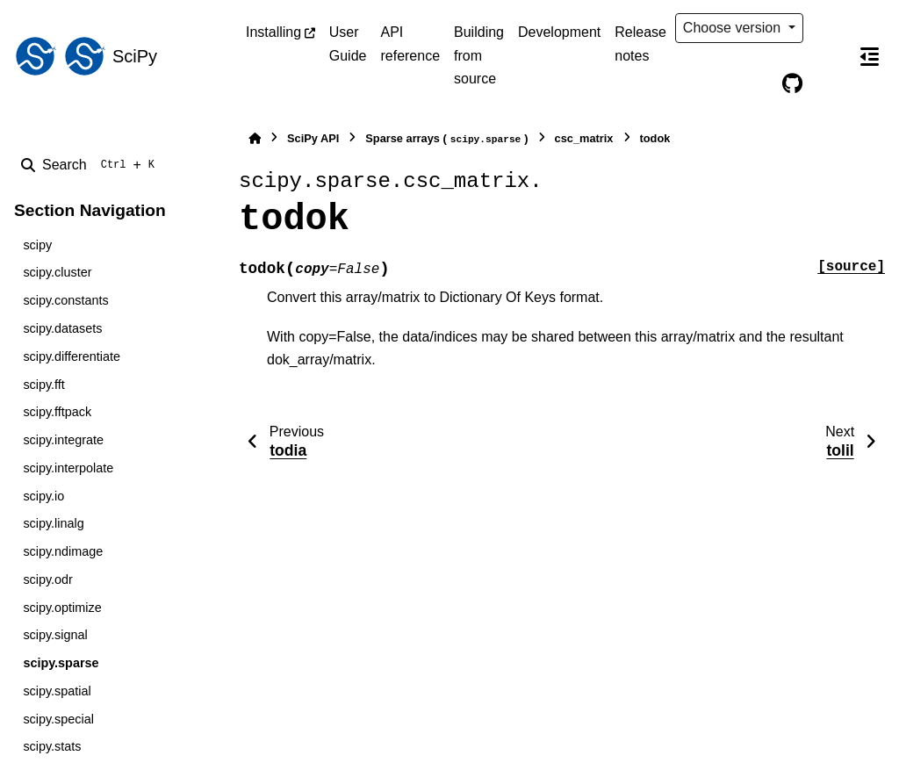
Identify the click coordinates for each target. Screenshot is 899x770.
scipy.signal (55, 635)
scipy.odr (48, 579)
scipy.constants (65, 300)
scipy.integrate (63, 440)
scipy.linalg (53, 523)
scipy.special (58, 719)
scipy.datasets (62, 328)
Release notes (640, 43)
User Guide (348, 43)
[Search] (91, 165)
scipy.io (43, 496)
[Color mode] (828, 28)
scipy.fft (43, 385)
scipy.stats (52, 746)
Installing (273, 32)
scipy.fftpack (57, 412)
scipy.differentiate (71, 356)
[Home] (254, 138)
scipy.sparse (60, 663)
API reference (410, 43)
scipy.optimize (62, 608)
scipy (37, 245)
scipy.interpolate (68, 468)
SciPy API (313, 138)
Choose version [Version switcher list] (734, 27)
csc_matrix (584, 138)
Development (559, 32)
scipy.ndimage (63, 551)
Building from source (479, 55)
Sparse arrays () (446, 139)
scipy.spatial (56, 691)
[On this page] (869, 56)
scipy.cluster (57, 272)
